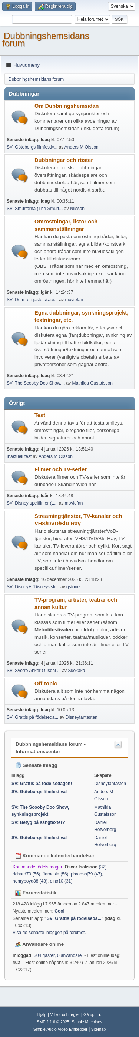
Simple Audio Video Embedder (60, 1029)
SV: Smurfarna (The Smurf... (35, 208)
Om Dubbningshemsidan (66, 106)
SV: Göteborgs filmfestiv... (32, 147)
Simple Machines (87, 1022)
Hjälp (42, 1014)
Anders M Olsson (81, 147)
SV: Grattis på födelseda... (32, 717)
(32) (86, 867)
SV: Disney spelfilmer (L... (32, 503)
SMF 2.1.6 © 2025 (53, 1022)
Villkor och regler (65, 1014)
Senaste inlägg (36, 765)
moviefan (74, 299)
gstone (73, 586)
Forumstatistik (36, 892)
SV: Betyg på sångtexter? (38, 822)
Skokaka (76, 670)
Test (39, 415)
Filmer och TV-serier (60, 469)
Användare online (39, 944)
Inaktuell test (19, 456)
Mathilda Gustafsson (92, 383)
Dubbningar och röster (63, 160)
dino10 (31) (61, 881)
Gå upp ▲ (92, 1014)
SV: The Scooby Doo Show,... (36, 383)
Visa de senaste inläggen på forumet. (49, 932)
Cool (59, 911)
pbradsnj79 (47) (86, 874)
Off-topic (45, 684)
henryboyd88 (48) (30, 881)
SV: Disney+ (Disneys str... (33, 586)
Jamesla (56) (55, 874)
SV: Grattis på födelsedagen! (41, 783)
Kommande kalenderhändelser (55, 855)
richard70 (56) (26, 874)
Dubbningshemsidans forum (45, 39)
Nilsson (77, 208)
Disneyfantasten (81, 717)
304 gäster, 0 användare (47, 955)
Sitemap (98, 1029)
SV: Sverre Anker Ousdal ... (34, 670)
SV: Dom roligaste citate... (32, 299)
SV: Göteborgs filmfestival (39, 791)
